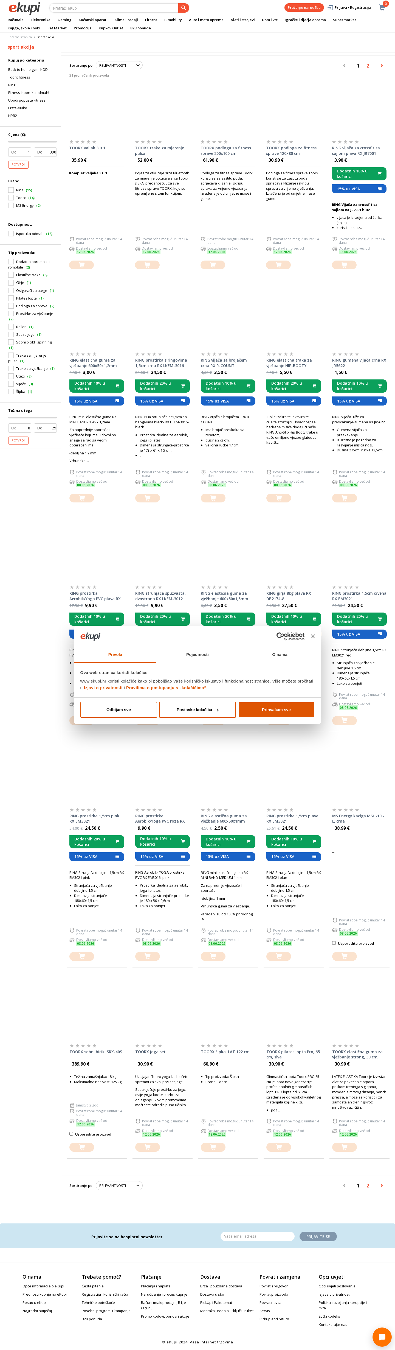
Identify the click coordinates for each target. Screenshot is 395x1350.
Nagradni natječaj (37, 1310)
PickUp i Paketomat (216, 1302)
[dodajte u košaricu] (81, 265)
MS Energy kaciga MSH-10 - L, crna (358, 818)
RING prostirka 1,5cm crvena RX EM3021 (359, 596)
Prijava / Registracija (349, 7)
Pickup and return (274, 1319)
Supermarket (344, 19)
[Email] (258, 1236)
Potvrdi (18, 164)
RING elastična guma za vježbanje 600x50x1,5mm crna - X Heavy (224, 596)
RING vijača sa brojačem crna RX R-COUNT (224, 362)
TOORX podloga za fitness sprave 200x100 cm (226, 150)
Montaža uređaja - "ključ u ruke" (227, 1310)
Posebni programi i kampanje (106, 1310)
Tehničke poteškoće (98, 1302)
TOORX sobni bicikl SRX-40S (95, 1051)
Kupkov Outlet (111, 28)
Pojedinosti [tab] (197, 654)
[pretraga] (183, 8)
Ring (11, 84)
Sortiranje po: (81, 65)
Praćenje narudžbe (304, 7)
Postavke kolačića (198, 709)
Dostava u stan (212, 1294)
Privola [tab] (115, 654)
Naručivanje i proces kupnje (164, 1294)
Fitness (151, 19)
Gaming (65, 19)
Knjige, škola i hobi (24, 28)
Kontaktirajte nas (333, 1324)
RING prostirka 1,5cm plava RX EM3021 (292, 818)
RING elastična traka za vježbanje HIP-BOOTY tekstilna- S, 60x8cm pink (290, 362)
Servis (264, 1310)
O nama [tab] (279, 654)
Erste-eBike (17, 107)
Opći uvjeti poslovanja (337, 1286)
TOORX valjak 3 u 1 (87, 147)
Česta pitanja (93, 1286)
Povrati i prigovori (274, 1286)
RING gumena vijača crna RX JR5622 (359, 362)
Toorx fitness (19, 77)
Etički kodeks (329, 1316)
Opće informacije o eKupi (43, 1286)
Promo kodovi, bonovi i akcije (165, 1316)
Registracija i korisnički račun (105, 1294)
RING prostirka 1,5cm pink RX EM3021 (94, 818)
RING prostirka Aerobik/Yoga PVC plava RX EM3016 (95, 596)
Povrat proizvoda (273, 1294)
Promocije (83, 28)
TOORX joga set (150, 1051)
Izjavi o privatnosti (103, 687)
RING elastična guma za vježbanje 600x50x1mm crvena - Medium (224, 818)
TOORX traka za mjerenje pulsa (159, 150)
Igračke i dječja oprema (305, 19)
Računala (16, 19)
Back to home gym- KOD (28, 69)
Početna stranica (20, 37)
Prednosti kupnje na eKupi (44, 1294)
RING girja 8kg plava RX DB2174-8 (288, 596)
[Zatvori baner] (313, 636)
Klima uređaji (126, 19)
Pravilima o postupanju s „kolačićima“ (166, 687)
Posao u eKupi (34, 1302)
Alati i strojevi (243, 19)
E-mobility (173, 19)
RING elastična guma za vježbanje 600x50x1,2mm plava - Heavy (93, 362)
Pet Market (57, 28)
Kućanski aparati (93, 19)
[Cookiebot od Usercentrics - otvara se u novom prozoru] (280, 636)
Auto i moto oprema (206, 19)
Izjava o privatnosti (334, 1294)
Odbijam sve (118, 709)
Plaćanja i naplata (156, 1286)
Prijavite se (318, 1236)
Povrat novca (270, 1302)
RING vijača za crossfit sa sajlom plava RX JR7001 (356, 150)
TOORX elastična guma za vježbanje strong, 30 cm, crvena (357, 1054)
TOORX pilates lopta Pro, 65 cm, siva (293, 1054)
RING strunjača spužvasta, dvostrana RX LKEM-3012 (160, 596)
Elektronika (40, 19)
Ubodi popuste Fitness (27, 100)
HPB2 (12, 115)
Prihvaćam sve (276, 709)
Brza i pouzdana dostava (221, 1286)
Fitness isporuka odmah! (28, 92)
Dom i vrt (270, 19)
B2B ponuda (140, 28)
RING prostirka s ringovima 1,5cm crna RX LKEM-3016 (161, 362)
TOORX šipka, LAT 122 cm (225, 1051)
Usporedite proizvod (353, 943)
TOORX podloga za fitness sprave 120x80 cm (291, 150)
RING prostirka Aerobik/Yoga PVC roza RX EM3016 (160, 818)
